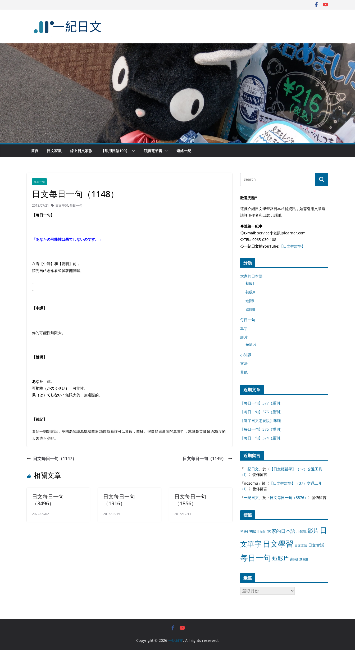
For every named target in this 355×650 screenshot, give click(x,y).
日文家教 (54, 150)
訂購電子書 (153, 150)
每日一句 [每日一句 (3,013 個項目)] (255, 557)
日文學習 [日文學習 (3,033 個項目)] (278, 543)
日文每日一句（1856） (190, 500)
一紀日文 (251, 468)
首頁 (34, 150)
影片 (244, 337)
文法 (244, 363)
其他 (244, 372)
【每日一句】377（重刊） (262, 403)
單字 (244, 328)
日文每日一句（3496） (48, 500)
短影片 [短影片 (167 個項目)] (280, 558)
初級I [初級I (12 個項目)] (244, 531)
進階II (250, 309)
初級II (250, 291)
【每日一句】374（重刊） (262, 437)
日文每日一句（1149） (207, 458)
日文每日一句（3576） (289, 497)
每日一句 (39, 182)
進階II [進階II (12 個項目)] (303, 559)
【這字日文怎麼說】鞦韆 (260, 420)
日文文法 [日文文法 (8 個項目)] (300, 545)
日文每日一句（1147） (51, 458)
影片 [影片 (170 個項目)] (313, 530)
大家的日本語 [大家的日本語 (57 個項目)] (281, 531)
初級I (249, 283)
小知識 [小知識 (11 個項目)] (301, 531)
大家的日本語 (251, 276)
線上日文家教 (81, 150)
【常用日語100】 (115, 150)
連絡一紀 (183, 150)
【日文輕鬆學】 (292, 246)
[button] (132, 150)
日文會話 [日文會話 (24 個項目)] (316, 545)
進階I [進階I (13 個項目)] (294, 559)
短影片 (251, 344)
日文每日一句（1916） (119, 500)
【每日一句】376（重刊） (262, 411)
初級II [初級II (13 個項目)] (254, 531)
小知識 (245, 354)
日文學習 (61, 205)
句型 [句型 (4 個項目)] (263, 532)
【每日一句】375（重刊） (262, 429)
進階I (249, 300)
